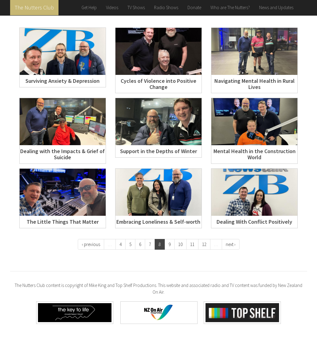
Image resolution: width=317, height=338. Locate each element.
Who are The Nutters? (230, 7)
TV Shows (136, 7)
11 (192, 244)
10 (180, 244)
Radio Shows (166, 7)
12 (204, 244)
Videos (112, 7)
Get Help (89, 7)
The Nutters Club (34, 7)
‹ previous (91, 244)
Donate (194, 7)
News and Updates (276, 7)
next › (231, 244)
